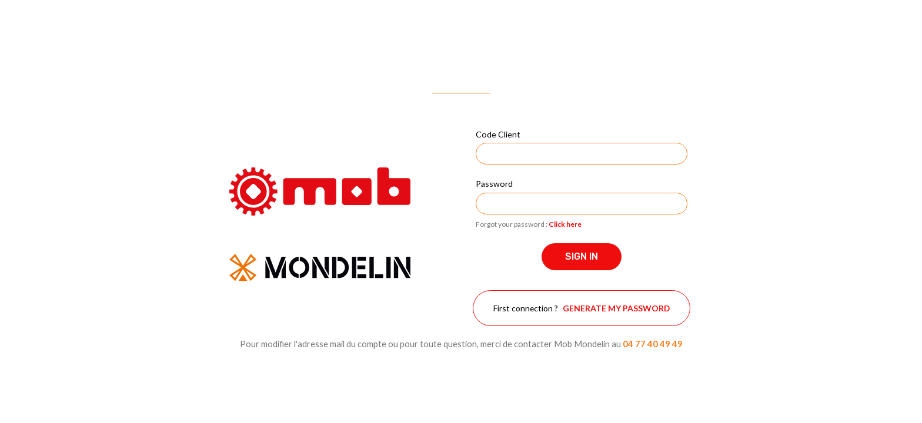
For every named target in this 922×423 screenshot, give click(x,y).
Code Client (498, 134)
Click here (565, 224)
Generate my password (616, 308)
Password (494, 184)
